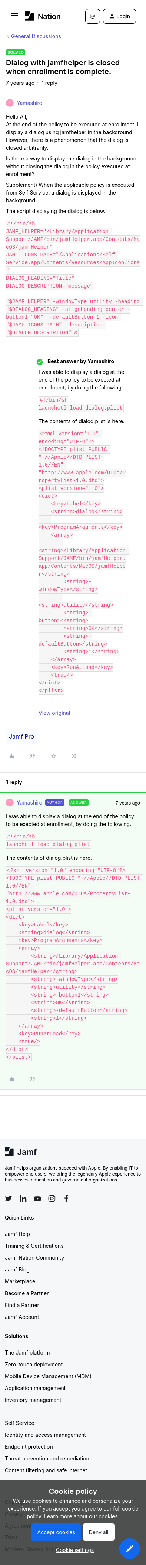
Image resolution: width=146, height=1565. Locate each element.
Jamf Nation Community (34, 1257)
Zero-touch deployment (34, 1364)
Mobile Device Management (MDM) (48, 1376)
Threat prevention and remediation (47, 1458)
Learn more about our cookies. (81, 1516)
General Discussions (36, 36)
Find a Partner (22, 1305)
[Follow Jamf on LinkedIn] (23, 1198)
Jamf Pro (21, 736)
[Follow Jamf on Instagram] (52, 1198)
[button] (14, 17)
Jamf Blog (17, 1269)
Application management (35, 1388)
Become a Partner (27, 1293)
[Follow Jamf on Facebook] (66, 1198)
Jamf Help (17, 1234)
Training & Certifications (34, 1246)
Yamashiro (29, 103)
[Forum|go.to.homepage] (43, 16)
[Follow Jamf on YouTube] (37, 1198)
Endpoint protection (29, 1446)
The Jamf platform (27, 1352)
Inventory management (33, 1400)
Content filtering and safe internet (46, 1470)
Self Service (19, 1423)
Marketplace (20, 1281)
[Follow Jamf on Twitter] (8, 1198)
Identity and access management (45, 1435)
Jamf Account (22, 1317)
